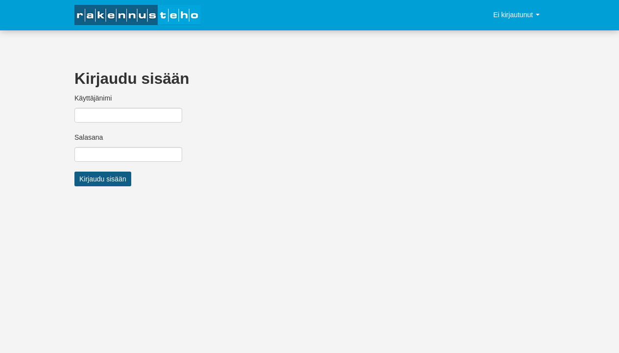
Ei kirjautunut (516, 15)
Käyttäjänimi (93, 98)
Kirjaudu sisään (102, 179)
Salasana (88, 137)
